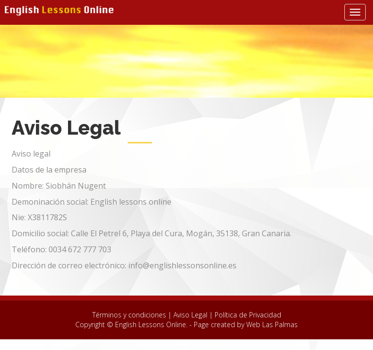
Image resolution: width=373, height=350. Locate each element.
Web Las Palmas (272, 324)
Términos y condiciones (130, 314)
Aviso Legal (190, 314)
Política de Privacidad (248, 314)
